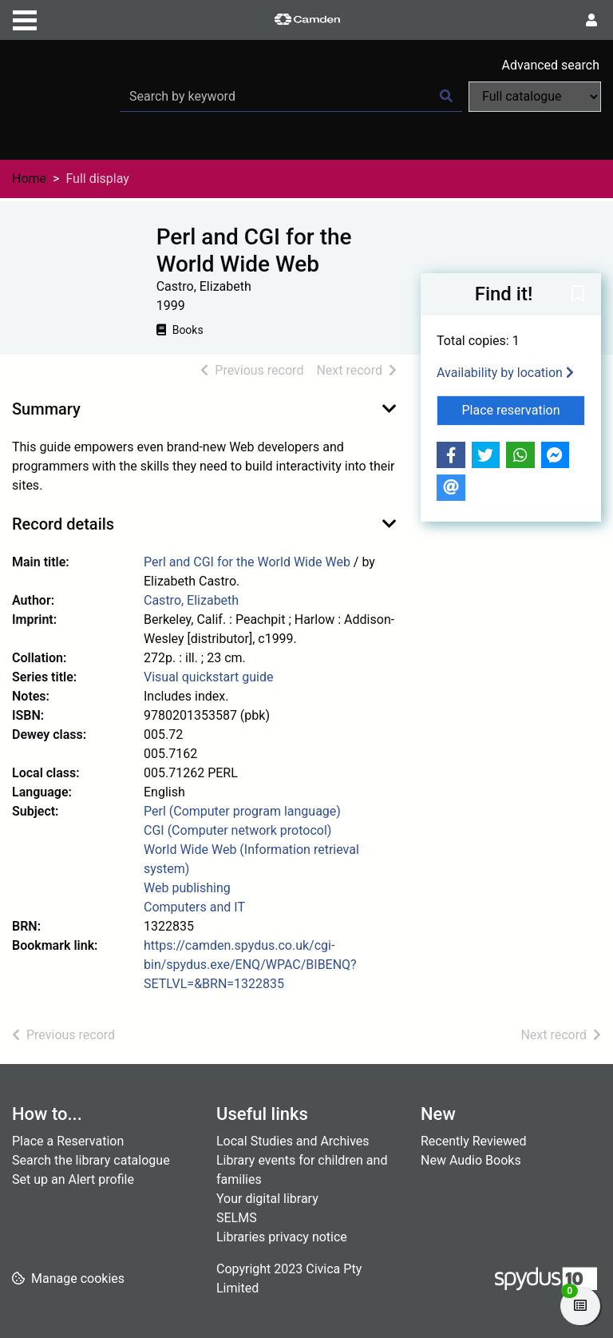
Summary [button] (46, 409)
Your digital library (267, 1198)
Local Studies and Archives (293, 1141)
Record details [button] (63, 524)
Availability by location (505, 372)
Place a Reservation (68, 1141)
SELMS (236, 1217)
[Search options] (535, 96)
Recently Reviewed (474, 1141)
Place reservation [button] (524, 409)
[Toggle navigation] (25, 18)
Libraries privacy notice (281, 1237)
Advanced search (550, 65)
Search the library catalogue (91, 1160)
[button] (578, 295)
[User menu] (591, 20)
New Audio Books (471, 1160)
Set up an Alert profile (73, 1179)
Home (29, 178)
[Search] (446, 96)
